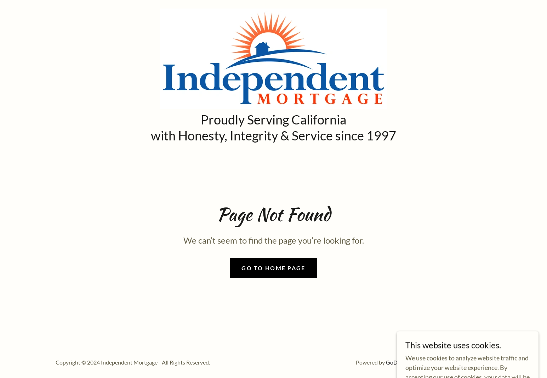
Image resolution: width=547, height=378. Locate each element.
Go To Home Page (273, 268)
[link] (273, 58)
